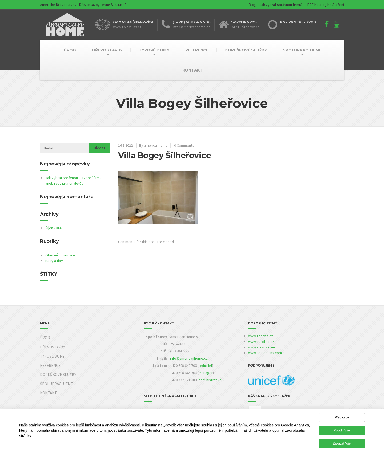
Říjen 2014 (53, 227)
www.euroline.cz (261, 341)
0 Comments (184, 145)
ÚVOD (70, 50)
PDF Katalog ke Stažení (325, 4)
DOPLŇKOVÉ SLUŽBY (246, 50)
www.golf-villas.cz (127, 27)
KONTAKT (192, 70)
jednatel (205, 365)
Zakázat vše (342, 445)
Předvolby (342, 419)
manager (206, 372)
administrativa (210, 380)
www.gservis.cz (260, 336)
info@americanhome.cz (189, 358)
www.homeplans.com (265, 352)
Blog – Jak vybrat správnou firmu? (276, 4)
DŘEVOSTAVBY (107, 50)
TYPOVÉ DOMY (154, 50)
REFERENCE (197, 50)
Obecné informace (60, 255)
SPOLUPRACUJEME (302, 50)
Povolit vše (342, 432)
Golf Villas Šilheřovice (133, 22)
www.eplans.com (261, 347)
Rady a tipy (54, 260)
